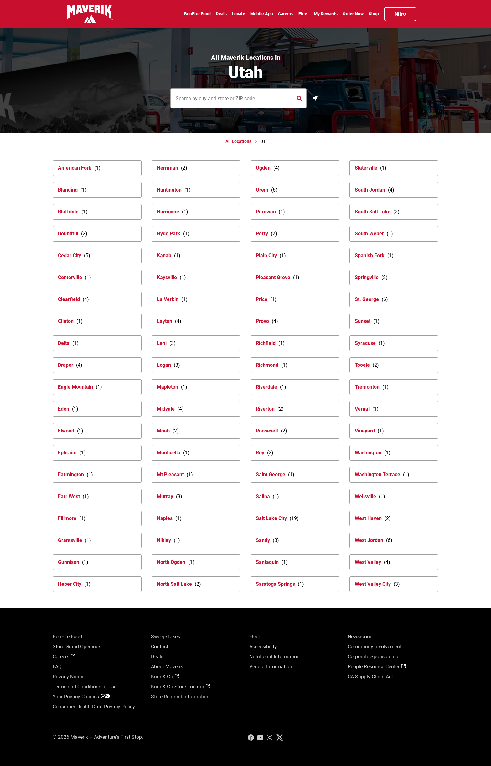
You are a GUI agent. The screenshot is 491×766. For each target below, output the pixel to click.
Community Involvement (374, 647)
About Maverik (167, 667)
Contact (159, 647)
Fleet (254, 637)
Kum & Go (165, 677)
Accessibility (263, 647)
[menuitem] (197, 15)
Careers (64, 657)
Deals (157, 657)
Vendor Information (270, 667)
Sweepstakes (165, 637)
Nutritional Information (274, 657)
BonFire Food (67, 637)
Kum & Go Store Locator (180, 687)
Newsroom (359, 637)
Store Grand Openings (77, 647)
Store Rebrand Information (180, 697)
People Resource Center (377, 667)
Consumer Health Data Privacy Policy (94, 707)
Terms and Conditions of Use (84, 687)
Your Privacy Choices (81, 697)
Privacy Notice (68, 677)
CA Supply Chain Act (370, 677)
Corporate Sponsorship (373, 657)
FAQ (57, 667)
